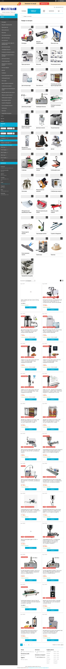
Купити (30, 307)
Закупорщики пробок (6, 100)
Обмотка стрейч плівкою (7, 95)
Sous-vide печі (5, 40)
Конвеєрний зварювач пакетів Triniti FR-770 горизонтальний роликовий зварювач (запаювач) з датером (30, 602)
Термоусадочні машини (7, 97)
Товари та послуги (5, 19)
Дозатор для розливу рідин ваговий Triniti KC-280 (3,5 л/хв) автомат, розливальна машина (30, 451)
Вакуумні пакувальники (7, 24)
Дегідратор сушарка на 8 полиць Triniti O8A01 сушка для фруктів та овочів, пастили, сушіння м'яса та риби (51, 421)
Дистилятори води (6, 37)
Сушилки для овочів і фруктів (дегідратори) (8, 43)
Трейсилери (4, 108)
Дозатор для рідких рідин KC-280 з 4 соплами (29, 540)
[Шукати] (16, 15)
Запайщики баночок (6, 49)
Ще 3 (3, 160)
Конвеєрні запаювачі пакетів (8, 52)
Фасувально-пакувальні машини (7, 64)
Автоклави (4, 80)
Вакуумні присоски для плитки (8, 92)
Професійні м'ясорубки (6, 113)
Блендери (4, 22)
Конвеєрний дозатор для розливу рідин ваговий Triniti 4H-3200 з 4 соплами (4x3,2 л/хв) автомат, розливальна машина (52, 481)
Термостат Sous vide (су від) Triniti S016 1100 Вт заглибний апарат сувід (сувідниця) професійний (30, 361)
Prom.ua (39, 666)
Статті (2, 116)
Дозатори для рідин (6, 46)
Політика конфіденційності (44, 667)
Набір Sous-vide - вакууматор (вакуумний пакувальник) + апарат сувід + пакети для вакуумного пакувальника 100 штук (52, 391)
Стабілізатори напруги (6, 86)
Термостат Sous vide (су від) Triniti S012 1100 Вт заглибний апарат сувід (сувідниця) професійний (52, 361)
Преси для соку (5, 27)
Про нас (2, 118)
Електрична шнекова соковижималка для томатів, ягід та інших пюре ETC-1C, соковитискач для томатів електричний (52, 301)
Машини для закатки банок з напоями (8, 55)
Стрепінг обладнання (6, 102)
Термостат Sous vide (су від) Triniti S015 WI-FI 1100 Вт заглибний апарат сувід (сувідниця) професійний (30, 391)
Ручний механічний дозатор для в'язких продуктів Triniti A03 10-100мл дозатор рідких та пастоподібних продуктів (52, 511)
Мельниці (4, 32)
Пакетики (4, 110)
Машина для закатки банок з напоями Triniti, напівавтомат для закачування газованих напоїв (51, 602)
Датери (3, 70)
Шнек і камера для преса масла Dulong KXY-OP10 (30, 300)
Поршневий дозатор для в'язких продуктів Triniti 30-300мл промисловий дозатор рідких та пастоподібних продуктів (52, 451)
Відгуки (2, 121)
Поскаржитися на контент (33, 667)
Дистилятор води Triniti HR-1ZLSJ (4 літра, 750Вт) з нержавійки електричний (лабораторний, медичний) (52, 331)
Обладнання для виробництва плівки (8, 89)
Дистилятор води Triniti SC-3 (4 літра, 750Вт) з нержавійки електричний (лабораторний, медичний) (29, 331)
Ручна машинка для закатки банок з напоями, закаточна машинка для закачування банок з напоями (29, 632)
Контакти (51, 11)
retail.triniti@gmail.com (5, 183)
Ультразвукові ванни (6, 35)
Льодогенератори (6, 61)
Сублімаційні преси (6, 78)
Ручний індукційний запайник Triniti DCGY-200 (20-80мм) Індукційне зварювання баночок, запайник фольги (52, 572)
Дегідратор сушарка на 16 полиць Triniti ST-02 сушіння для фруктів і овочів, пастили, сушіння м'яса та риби (30, 421)
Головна (24, 11)
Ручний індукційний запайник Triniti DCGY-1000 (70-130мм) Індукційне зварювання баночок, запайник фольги (30, 572)
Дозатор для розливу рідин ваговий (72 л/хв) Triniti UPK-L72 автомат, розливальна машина (30, 481)
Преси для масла (5, 30)
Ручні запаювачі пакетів (7, 105)
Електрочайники (5, 67)
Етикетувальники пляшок (7, 75)
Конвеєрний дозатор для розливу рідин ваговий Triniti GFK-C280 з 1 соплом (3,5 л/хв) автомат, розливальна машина (30, 511)
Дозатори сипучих (6, 58)
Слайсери (4, 72)
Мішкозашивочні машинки (7, 83)
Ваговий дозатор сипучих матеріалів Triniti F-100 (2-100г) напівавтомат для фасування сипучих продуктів (52, 632)
